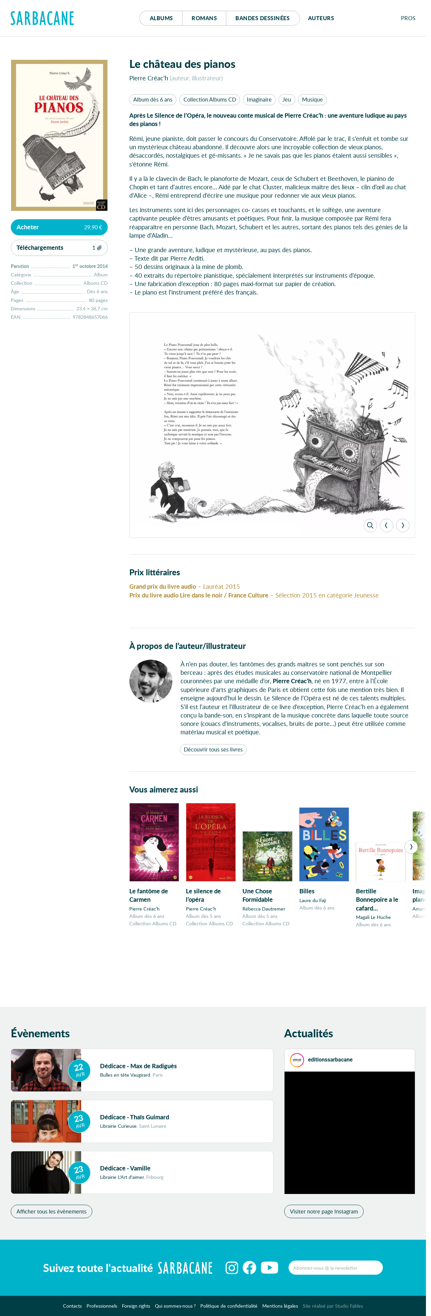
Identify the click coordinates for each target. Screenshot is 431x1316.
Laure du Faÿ (312, 902)
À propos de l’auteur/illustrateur (187, 647)
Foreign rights (136, 1308)
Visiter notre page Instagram (324, 1213)
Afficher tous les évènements (51, 1213)
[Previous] (386, 527)
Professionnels (102, 1308)
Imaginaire (259, 99)
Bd (262, 18)
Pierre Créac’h (148, 78)
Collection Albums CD (210, 99)
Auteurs (321, 18)
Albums (161, 18)
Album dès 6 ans (152, 99)
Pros (408, 18)
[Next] (402, 527)
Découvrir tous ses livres (213, 751)
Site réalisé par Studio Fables (333, 1308)
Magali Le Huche (373, 919)
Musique (312, 99)
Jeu (287, 99)
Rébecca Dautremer (263, 910)
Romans (204, 18)
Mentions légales (280, 1308)
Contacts (72, 1308)
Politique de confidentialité (229, 1308)
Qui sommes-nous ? (175, 1308)
